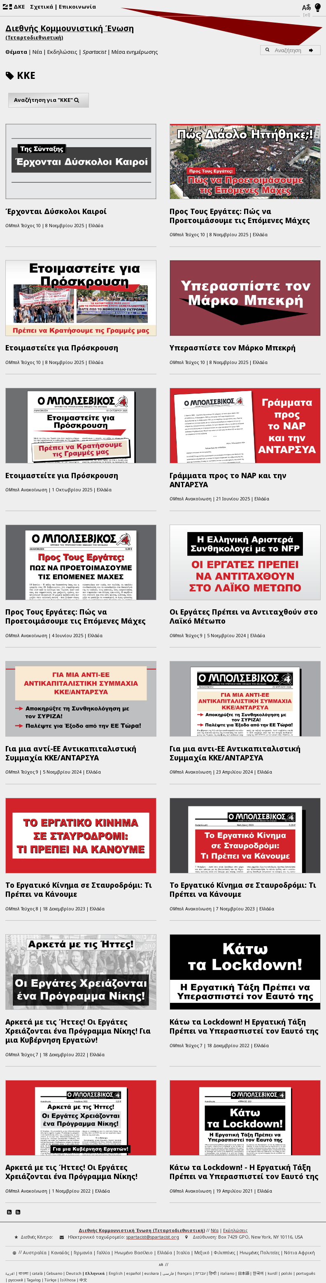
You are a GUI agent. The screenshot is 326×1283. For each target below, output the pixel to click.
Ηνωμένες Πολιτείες (259, 1198)
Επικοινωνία (77, 6)
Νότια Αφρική (299, 1198)
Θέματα (16, 51)
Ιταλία (183, 1198)
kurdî (272, 1218)
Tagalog (34, 1225)
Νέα (37, 51)
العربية (10, 1219)
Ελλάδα (164, 1198)
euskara (151, 1218)
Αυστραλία (35, 1198)
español (133, 1218)
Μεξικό (202, 1198)
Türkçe (50, 1225)
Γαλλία (103, 1198)
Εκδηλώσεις (62, 51)
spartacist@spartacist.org (152, 1183)
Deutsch (74, 1218)
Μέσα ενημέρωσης (135, 51)
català (37, 1218)
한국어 (258, 1218)
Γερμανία (83, 1198)
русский (15, 1225)
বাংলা (23, 1219)
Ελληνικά (95, 1218)
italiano (227, 1218)
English (116, 1218)
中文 (83, 1225)
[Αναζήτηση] (312, 50)
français (184, 1218)
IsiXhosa (68, 1225)
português (305, 1218)
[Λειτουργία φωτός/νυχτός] (318, 8)
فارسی (168, 1218)
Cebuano (54, 1218)
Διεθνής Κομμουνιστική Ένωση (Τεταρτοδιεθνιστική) (142, 1176)
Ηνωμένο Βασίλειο (133, 1198)
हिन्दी (213, 1218)
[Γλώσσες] (306, 8)
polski (286, 1218)
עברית (200, 1218)
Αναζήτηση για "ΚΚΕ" (48, 100)
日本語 (243, 1218)
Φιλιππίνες (224, 1198)
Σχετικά (41, 6)
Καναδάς (60, 1198)
